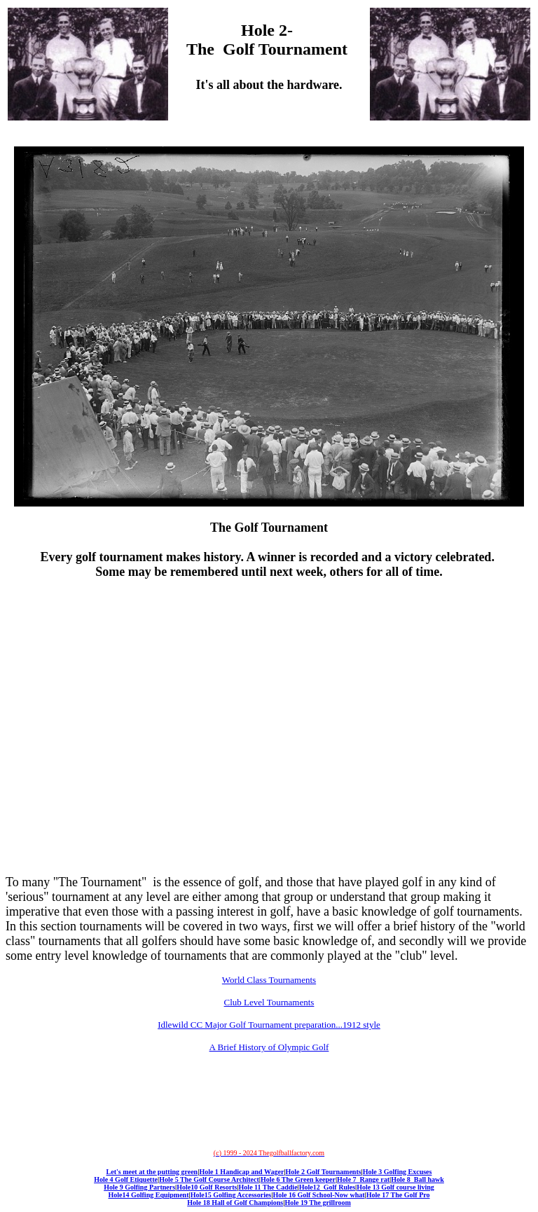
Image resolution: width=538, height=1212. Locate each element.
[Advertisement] (269, 624)
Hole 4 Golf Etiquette (126, 1179)
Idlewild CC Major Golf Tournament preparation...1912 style (269, 1024)
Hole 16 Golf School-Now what (318, 1195)
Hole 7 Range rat (363, 1179)
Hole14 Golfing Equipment (148, 1195)
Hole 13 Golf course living (395, 1187)
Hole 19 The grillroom (317, 1202)
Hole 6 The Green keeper (298, 1179)
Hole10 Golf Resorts (207, 1187)
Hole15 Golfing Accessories (231, 1195)
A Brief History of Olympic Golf (269, 1047)
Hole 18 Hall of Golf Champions (235, 1202)
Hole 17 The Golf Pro (398, 1195)
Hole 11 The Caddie (268, 1187)
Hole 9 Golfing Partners (139, 1187)
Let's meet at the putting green (152, 1172)
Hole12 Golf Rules (327, 1187)
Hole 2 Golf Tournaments (323, 1172)
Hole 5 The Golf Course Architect (209, 1179)
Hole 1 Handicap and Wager (241, 1172)
